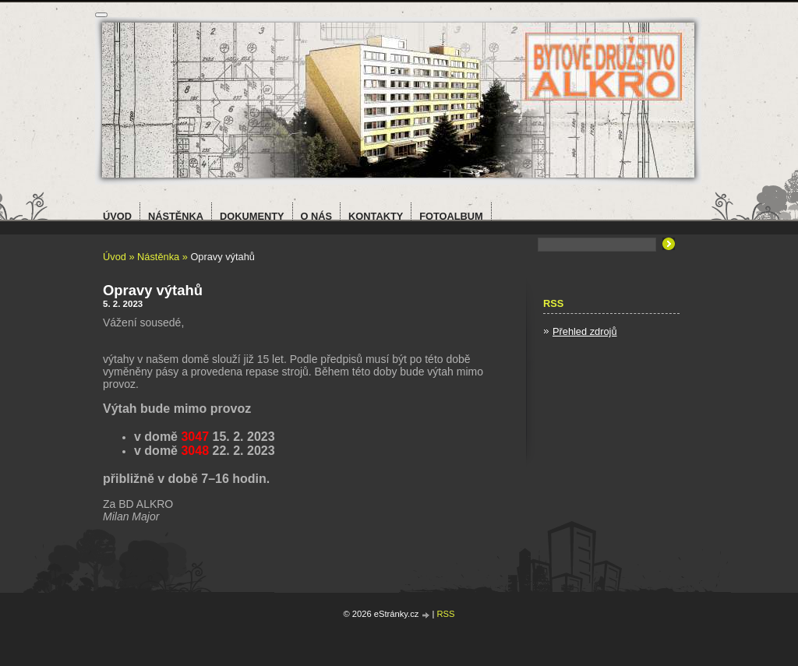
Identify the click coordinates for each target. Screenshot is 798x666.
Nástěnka (158, 257)
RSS (446, 613)
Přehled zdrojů (585, 331)
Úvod (114, 257)
